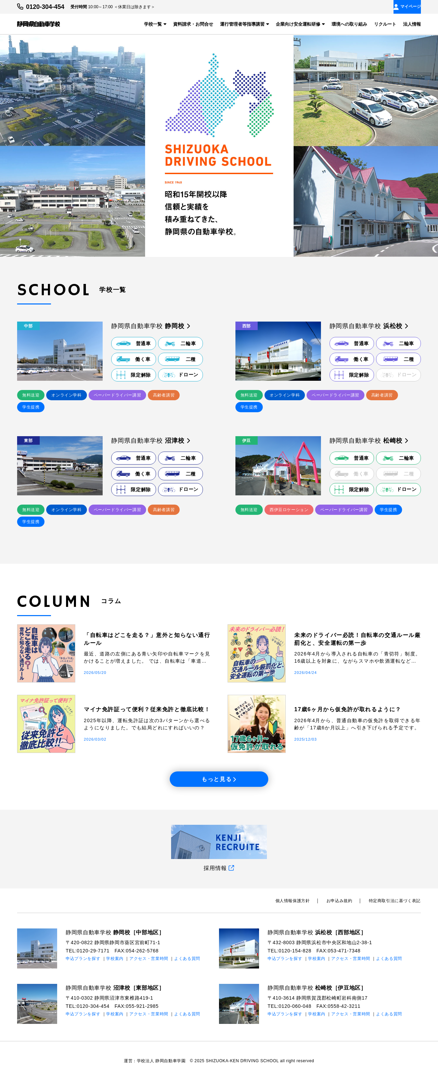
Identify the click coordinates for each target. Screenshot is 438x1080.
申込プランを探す (83, 957)
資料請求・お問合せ (193, 24)
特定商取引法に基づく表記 (395, 900)
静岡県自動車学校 (115, 932)
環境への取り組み (349, 24)
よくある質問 (187, 957)
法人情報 (412, 24)
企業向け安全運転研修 (300, 24)
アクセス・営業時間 (148, 957)
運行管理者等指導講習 (244, 24)
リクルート (385, 24)
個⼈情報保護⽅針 (295, 900)
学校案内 (115, 957)
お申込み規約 (340, 900)
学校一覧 (155, 24)
